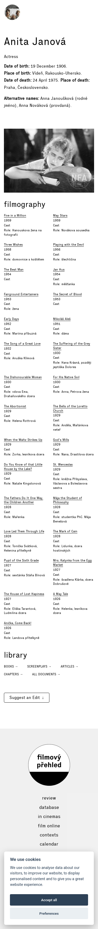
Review (49, 798)
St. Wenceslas (63, 464)
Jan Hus (59, 269)
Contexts (49, 835)
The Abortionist (15, 406)
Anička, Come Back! (17, 623)
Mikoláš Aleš (62, 319)
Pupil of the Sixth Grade (21, 560)
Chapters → (13, 674)
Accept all (49, 900)
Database (49, 807)
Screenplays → (39, 666)
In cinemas (49, 816)
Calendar (49, 844)
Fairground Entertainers (21, 294)
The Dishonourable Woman (23, 377)
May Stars (60, 215)
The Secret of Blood (67, 294)
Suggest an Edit (24, 697)
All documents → (46, 674)
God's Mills (61, 440)
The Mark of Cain (65, 531)
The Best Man (14, 269)
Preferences (49, 913)
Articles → (69, 666)
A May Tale (60, 594)
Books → (11, 666)
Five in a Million (15, 215)
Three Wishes (13, 244)
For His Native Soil (66, 377)
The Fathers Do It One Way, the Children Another (23, 500)
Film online (49, 826)
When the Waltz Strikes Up (23, 440)
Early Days (11, 319)
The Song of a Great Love (22, 343)
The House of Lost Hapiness (24, 594)
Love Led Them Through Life (24, 531)
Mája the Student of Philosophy (67, 500)
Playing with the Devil (68, 244)
